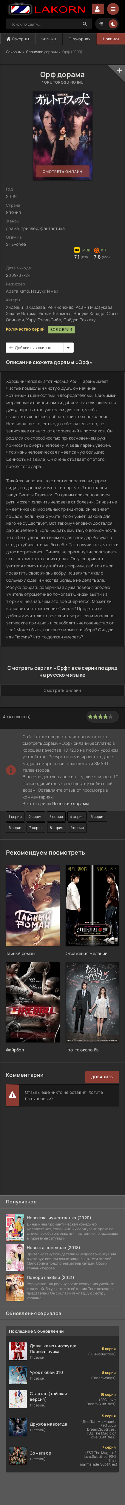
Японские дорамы (42, 51)
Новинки (111, 39)
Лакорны (17, 39)
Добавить (102, 1076)
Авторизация (98, 9)
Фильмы (48, 39)
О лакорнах (79, 39)
